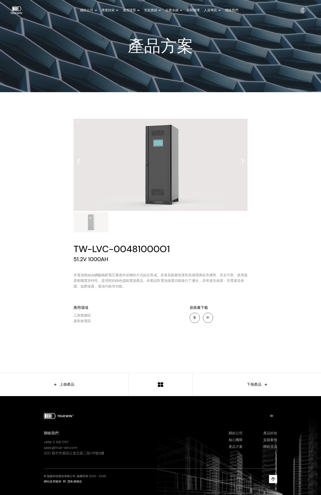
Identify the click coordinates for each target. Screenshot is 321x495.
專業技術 (108, 10)
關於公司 (86, 10)
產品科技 (270, 434)
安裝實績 (150, 10)
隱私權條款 (75, 483)
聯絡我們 (231, 10)
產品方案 (236, 448)
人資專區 (210, 10)
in (271, 417)
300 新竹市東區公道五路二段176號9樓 (74, 454)
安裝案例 (270, 441)
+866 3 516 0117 (56, 443)
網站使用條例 (52, 483)
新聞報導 (193, 10)
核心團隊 (236, 441)
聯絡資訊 (270, 448)
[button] (88, 10)
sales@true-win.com (60, 449)
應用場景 (129, 10)
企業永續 (172, 10)
